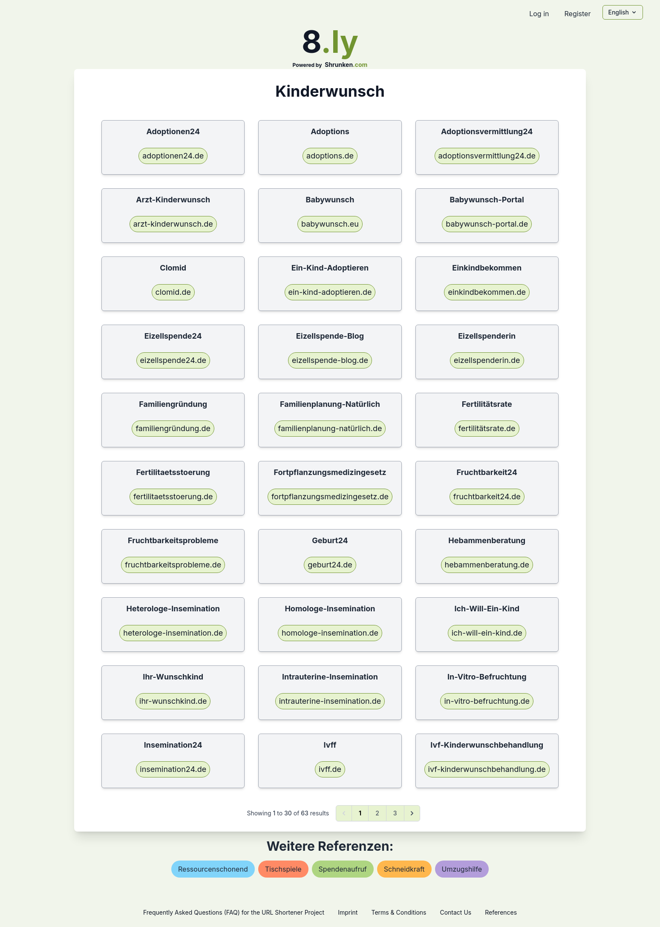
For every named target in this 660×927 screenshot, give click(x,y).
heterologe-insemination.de (173, 632)
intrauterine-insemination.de (330, 701)
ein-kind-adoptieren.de (330, 292)
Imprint (347, 912)
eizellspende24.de (173, 360)
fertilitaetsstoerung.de (173, 496)
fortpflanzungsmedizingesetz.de (330, 496)
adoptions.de (330, 155)
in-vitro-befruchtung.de (487, 701)
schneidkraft (404, 869)
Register (577, 13)
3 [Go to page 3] (395, 813)
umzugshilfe (462, 869)
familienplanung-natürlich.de (330, 428)
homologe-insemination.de (330, 632)
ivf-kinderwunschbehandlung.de (487, 769)
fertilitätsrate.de (487, 428)
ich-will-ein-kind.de (487, 632)
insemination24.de (173, 769)
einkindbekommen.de (487, 292)
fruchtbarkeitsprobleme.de (173, 564)
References (501, 912)
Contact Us (455, 912)
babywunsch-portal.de (487, 223)
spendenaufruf (343, 869)
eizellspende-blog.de (330, 360)
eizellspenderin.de (487, 360)
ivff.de (330, 769)
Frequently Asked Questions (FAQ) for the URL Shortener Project (233, 912)
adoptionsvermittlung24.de (487, 155)
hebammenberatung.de (487, 564)
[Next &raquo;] (412, 813)
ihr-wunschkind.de (173, 701)
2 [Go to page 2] (377, 813)
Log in (539, 13)
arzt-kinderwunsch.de (173, 223)
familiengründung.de (172, 428)
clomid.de (173, 292)
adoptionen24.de (173, 155)
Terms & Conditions (398, 912)
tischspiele (283, 869)
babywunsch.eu (330, 223)
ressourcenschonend (213, 869)
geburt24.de (330, 564)
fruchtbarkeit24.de (487, 496)
